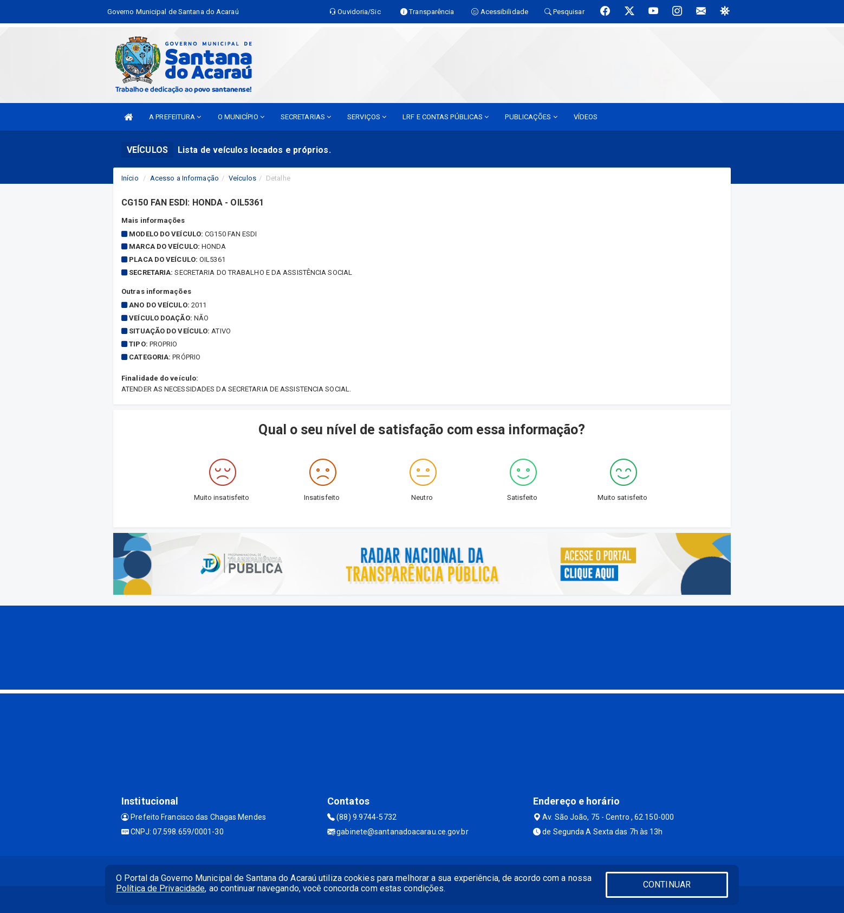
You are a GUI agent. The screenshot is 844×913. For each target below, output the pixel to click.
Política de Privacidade (160, 888)
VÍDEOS (586, 117)
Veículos (242, 178)
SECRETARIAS (306, 117)
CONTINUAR (667, 884)
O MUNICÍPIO (241, 117)
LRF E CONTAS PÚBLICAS (445, 117)
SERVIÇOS (366, 117)
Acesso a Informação (184, 178)
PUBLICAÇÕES (531, 117)
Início (130, 178)
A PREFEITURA (175, 117)
